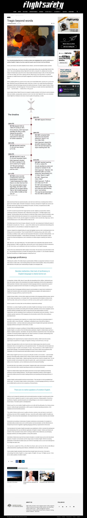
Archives (63, 516)
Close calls (48, 11)
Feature (12, 15)
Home (14, 11)
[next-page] (10, 486)
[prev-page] (8, 486)
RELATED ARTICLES (12, 468)
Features (25, 11)
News (19, 11)
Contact (78, 516)
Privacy (74, 516)
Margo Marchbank (12, 23)
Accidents (57, 11)
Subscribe (71, 11)
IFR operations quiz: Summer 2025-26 (47, 482)
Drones (41, 11)
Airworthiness (33, 11)
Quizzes (65, 11)
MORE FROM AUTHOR (23, 468)
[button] (78, 11)
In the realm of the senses (12, 482)
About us (58, 516)
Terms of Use (69, 516)
